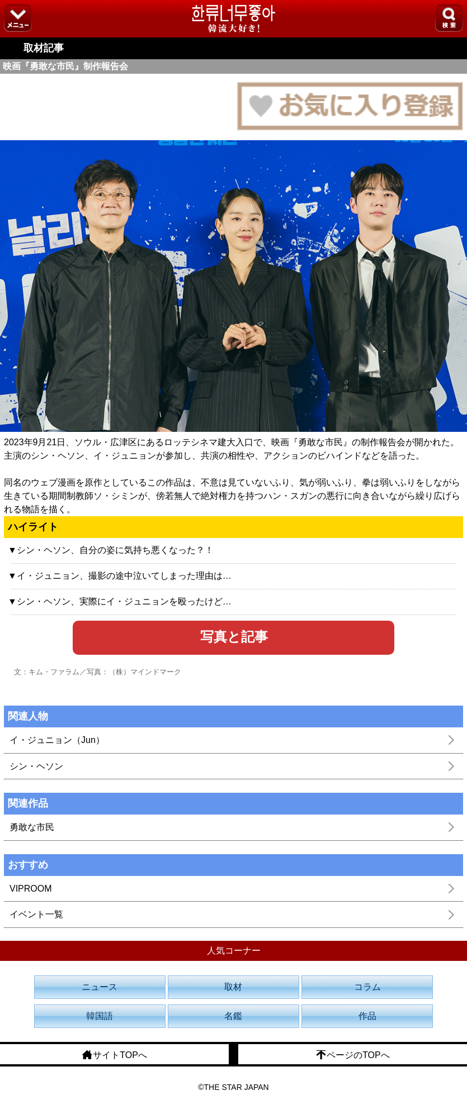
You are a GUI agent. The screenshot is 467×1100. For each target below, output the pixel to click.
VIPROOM (31, 888)
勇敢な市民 (32, 827)
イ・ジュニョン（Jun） (57, 740)
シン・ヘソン (36, 766)
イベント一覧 (36, 914)
